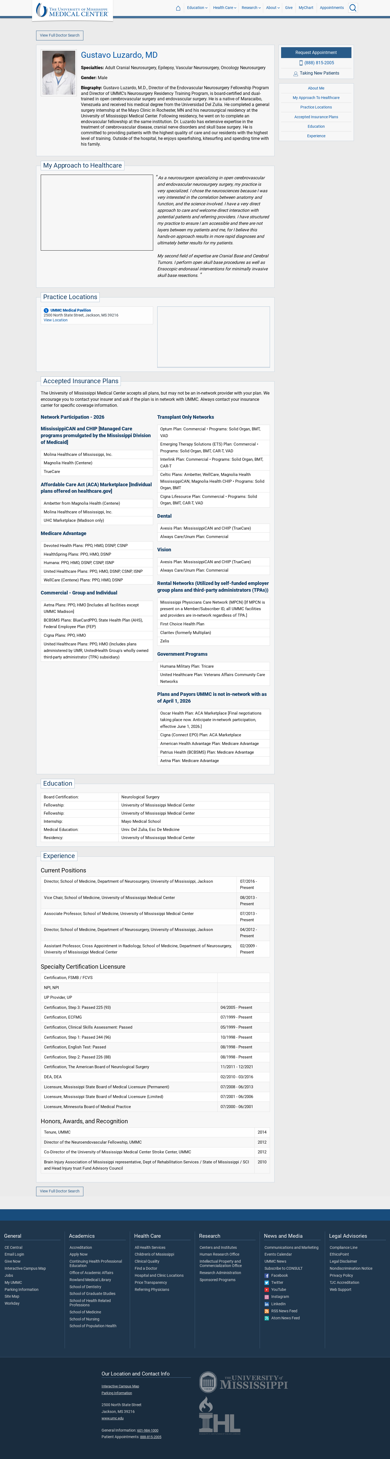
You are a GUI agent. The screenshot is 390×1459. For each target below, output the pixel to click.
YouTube (275, 1290)
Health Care (223, 7)
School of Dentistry (85, 1287)
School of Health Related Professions (90, 1303)
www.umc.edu (113, 1418)
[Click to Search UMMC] (353, 8)
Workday (12, 1303)
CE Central (13, 1248)
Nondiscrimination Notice (351, 1268)
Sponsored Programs (217, 1280)
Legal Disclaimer (343, 1261)
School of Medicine (85, 1312)
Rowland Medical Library (90, 1280)
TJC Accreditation (344, 1283)
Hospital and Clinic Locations (159, 1276)
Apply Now (79, 1254)
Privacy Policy (341, 1276)
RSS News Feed (281, 1311)
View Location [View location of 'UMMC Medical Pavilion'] (56, 320)
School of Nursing (84, 1319)
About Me (316, 88)
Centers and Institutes (218, 1248)
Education (195, 7)
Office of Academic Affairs (91, 1273)
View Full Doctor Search (60, 35)
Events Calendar (278, 1254)
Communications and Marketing (292, 1248)
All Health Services (150, 1248)
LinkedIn (275, 1304)
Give (288, 7)
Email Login (14, 1254)
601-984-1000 (147, 1430)
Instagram (277, 1297)
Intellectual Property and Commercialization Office (221, 1263)
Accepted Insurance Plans (316, 117)
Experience (316, 136)
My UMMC (13, 1283)
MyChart (306, 7)
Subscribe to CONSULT (284, 1268)
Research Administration (220, 1273)
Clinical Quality (147, 1261)
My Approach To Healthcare (316, 97)
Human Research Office (219, 1254)
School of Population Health (93, 1326)
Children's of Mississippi (154, 1254)
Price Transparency (151, 1283)
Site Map (12, 1296)
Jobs (9, 1276)
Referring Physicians (152, 1290)
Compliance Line (343, 1248)
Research (249, 7)
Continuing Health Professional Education (96, 1263)
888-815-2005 (150, 1437)
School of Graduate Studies (92, 1294)
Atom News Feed (282, 1318)
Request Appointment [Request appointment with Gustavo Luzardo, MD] (316, 52)
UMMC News (275, 1261)
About (271, 7)
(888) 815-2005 (319, 62)
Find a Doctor (146, 1268)
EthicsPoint (339, 1254)
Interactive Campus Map (25, 1268)
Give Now (13, 1261)
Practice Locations (316, 107)
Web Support (340, 1290)
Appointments (332, 7)
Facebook (276, 1276)
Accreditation (81, 1248)
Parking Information (22, 1290)
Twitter (274, 1283)
